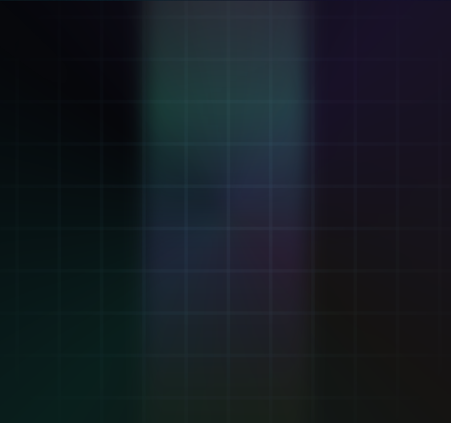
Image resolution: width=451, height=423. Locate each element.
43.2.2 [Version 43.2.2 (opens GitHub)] (409, 387)
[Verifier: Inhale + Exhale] (75, 112)
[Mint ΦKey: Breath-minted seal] (180, 112)
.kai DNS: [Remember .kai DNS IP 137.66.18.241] (176, 387)
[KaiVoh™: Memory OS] (389, 112)
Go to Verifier (97, 325)
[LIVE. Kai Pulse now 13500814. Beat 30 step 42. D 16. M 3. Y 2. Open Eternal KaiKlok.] (372, 14)
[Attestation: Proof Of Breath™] (285, 112)
